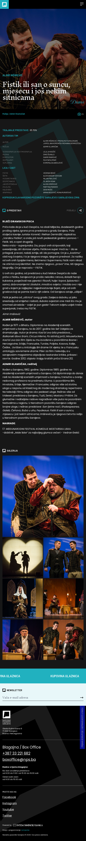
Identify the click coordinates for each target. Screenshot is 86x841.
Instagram (9, 803)
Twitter (7, 816)
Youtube (8, 809)
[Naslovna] (4, 4)
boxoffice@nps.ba (19, 759)
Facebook (9, 797)
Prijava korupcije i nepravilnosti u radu (82, 727)
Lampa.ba (25, 830)
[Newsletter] (36, 698)
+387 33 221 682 (16, 753)
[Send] (77, 698)
